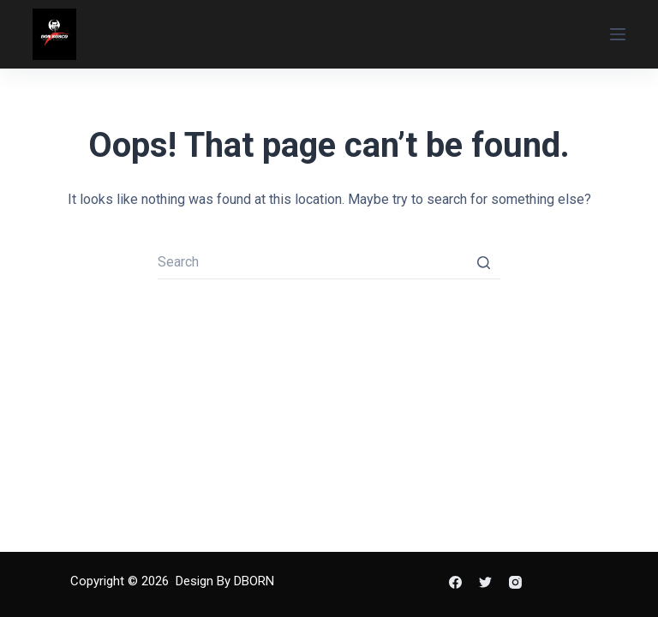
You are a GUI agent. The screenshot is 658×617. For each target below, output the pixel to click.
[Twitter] (485, 582)
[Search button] (483, 262)
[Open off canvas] (617, 34)
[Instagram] (515, 582)
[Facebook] (455, 582)
